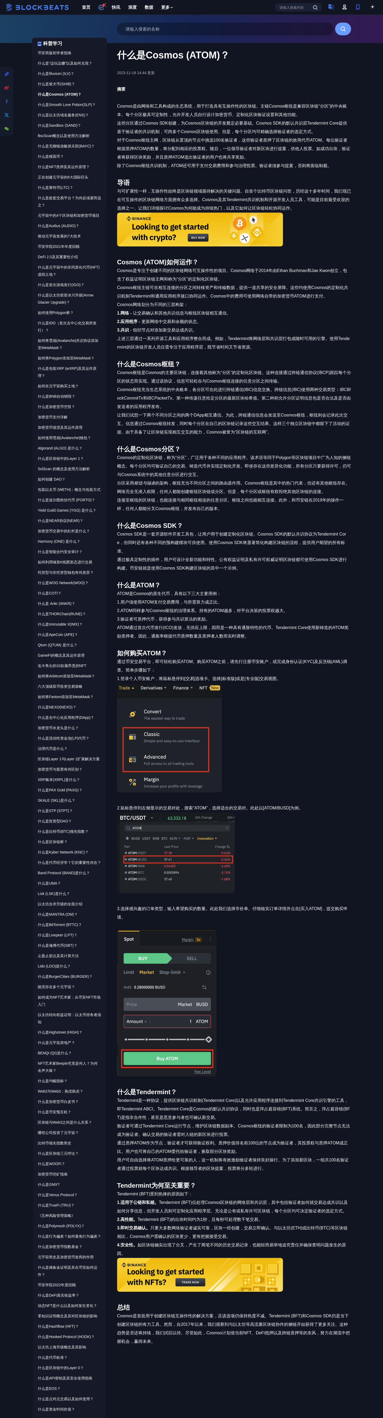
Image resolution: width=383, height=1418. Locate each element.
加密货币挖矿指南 (53, 1174)
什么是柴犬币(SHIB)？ (56, 84)
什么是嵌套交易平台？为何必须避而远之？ (69, 201)
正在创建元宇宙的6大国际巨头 (63, 177)
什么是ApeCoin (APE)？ (58, 634)
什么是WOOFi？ (51, 1164)
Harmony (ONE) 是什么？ (59, 541)
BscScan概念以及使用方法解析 (64, 136)
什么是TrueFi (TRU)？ (56, 1205)
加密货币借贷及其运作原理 (60, 427)
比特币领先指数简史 (54, 1143)
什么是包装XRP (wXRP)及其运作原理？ (67, 372)
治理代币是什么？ (53, 748)
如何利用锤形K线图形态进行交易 (65, 562)
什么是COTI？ (49, 593)
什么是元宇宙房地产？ (56, 1043)
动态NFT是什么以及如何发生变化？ (67, 1306)
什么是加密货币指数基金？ (60, 1247)
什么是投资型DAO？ (55, 821)
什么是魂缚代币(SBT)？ (57, 945)
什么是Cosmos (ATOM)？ (59, 94)
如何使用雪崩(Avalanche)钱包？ (64, 438)
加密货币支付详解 (53, 417)
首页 (86, 7)
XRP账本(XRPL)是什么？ (59, 780)
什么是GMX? (49, 1184)
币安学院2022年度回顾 (57, 1285)
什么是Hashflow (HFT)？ (58, 1326)
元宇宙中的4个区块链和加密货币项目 (68, 215)
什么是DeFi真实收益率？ (58, 1295)
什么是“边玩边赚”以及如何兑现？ (65, 63)
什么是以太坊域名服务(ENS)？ (63, 115)
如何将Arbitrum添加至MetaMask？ (66, 676)
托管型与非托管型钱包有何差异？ (66, 572)
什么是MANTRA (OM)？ (58, 914)
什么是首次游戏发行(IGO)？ (61, 285)
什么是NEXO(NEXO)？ (57, 707)
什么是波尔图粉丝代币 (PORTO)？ (66, 500)
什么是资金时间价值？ (56, 1409)
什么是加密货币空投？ (56, 407)
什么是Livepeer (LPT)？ (57, 935)
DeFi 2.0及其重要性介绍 (58, 257)
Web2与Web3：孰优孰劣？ (60, 1091)
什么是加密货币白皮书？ (58, 1101)
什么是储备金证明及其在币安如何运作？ (67, 1271)
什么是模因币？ (51, 156)
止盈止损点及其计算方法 (58, 956)
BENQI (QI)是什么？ (55, 1053)
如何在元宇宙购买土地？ (58, 386)
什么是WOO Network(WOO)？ (63, 583)
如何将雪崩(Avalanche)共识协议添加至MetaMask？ (68, 344)
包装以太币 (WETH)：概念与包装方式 (69, 489)
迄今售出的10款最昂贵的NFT (62, 666)
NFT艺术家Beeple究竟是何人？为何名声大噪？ (68, 1067)
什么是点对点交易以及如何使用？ (66, 1399)
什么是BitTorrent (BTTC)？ (60, 925)
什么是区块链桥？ (53, 842)
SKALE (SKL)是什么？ (56, 800)
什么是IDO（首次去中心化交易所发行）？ (67, 326)
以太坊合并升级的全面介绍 (60, 904)
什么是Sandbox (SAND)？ (59, 125)
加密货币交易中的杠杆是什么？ (64, 531)
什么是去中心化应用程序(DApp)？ (66, 717)
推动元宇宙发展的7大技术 (59, 236)
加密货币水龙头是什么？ (58, 728)
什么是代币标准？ (53, 1357)
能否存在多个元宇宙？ (56, 987)
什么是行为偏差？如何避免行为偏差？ (69, 1236)
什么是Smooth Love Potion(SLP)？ (67, 105)
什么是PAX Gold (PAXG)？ (60, 790)
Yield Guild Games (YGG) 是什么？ (67, 510)
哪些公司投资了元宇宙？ (58, 1133)
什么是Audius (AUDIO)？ (58, 226)
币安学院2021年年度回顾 (59, 246)
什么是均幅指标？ (53, 1081)
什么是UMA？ (49, 883)
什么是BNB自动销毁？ (56, 396)
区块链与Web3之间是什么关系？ (65, 1122)
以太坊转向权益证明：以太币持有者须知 (69, 1018)
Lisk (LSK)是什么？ (54, 893)
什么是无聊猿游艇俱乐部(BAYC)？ (66, 146)
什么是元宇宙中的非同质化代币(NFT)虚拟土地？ (69, 271)
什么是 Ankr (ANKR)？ (56, 603)
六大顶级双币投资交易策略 (60, 686)
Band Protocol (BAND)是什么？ (64, 873)
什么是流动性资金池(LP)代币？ (63, 738)
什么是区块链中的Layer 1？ (61, 458)
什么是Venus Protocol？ (58, 1195)
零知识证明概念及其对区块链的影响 (67, 1316)
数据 (149, 7)
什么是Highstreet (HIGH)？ (60, 1032)
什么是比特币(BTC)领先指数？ (63, 831)
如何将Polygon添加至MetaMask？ (66, 358)
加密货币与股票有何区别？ (60, 769)
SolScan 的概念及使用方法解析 (64, 469)
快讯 (116, 7)
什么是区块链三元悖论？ (58, 1153)
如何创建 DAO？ (51, 479)
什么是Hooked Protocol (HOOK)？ (66, 1337)
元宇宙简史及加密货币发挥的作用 (66, 1257)
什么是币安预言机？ (54, 1112)
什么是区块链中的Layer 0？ (61, 1368)
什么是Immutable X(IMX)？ (60, 624)
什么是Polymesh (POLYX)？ (61, 1226)
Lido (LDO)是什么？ (54, 966)
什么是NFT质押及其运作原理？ (64, 167)
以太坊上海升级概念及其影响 (62, 1347)
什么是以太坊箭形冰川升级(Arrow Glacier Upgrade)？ (65, 298)
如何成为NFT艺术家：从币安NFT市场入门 (69, 1001)
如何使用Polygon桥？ (56, 313)
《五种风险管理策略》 (56, 1215)
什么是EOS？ (49, 1388)
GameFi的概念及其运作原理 (61, 655)
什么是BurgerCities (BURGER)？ (65, 976)
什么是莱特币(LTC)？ (55, 187)
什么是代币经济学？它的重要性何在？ (69, 862)
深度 (132, 7)
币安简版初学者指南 (54, 53)
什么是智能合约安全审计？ (60, 552)
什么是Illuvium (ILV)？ (56, 73)
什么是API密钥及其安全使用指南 (65, 1378)
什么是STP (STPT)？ (55, 811)
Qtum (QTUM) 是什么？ (57, 645)
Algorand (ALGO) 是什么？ (60, 448)
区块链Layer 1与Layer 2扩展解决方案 (69, 759)
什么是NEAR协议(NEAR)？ (60, 521)
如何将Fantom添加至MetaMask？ (66, 697)
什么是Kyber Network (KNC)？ (63, 852)
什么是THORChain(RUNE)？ (62, 614)
